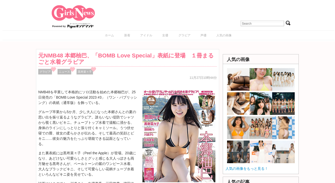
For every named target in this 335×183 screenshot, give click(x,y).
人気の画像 (224, 35)
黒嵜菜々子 (85, 71)
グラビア (184, 35)
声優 (203, 35)
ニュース (64, 71)
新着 (127, 35)
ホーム (109, 35)
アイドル (146, 35)
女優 (165, 35)
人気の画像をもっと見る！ (247, 168)
